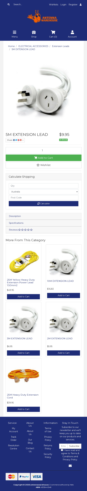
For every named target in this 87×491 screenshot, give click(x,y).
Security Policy (48, 456)
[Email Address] (63, 446)
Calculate (43, 203)
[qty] (43, 185)
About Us (30, 433)
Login (63, 4)
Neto (72, 485)
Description (15, 216)
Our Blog (30, 441)
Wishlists (53, 4)
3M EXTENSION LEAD (19, 338)
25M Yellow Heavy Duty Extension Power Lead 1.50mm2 (21, 282)
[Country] (43, 191)
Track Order (14, 438)
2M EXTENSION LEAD (60, 338)
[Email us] (70, 466)
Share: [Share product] (14, 140)
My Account (13, 430)
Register (73, 4)
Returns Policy (48, 447)
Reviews (21, 229)
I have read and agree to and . (70, 455)
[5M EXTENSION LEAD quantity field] (43, 150)
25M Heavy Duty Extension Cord (23, 396)
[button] (43, 165)
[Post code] (43, 197)
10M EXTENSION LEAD (60, 281)
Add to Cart (43, 157)
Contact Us (30, 450)
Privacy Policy (48, 438)
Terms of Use (48, 430)
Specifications (16, 223)
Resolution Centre (13, 447)
